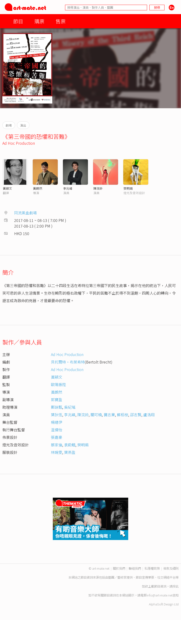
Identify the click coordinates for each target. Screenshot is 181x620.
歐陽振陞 (58, 384)
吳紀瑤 (69, 407)
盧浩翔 (149, 414)
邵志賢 (135, 414)
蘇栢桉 (122, 414)
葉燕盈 (69, 452)
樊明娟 (128, 188)
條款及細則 (171, 568)
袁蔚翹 (69, 445)
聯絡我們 (135, 568)
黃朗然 (37, 188)
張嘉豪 (56, 437)
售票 (61, 21)
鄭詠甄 (56, 407)
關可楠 (96, 414)
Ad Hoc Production (18, 143)
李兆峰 (67, 188)
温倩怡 (56, 429)
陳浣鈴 (98, 188)
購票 (39, 21)
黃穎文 (7, 188)
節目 (18, 21)
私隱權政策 (152, 568)
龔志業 (109, 414)
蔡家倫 (56, 445)
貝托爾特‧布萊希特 (68, 362)
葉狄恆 (56, 414)
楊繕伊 (56, 422)
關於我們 (119, 568)
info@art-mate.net (160, 595)
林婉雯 (56, 452)
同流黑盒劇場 (25, 213)
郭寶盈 (56, 399)
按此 (176, 586)
